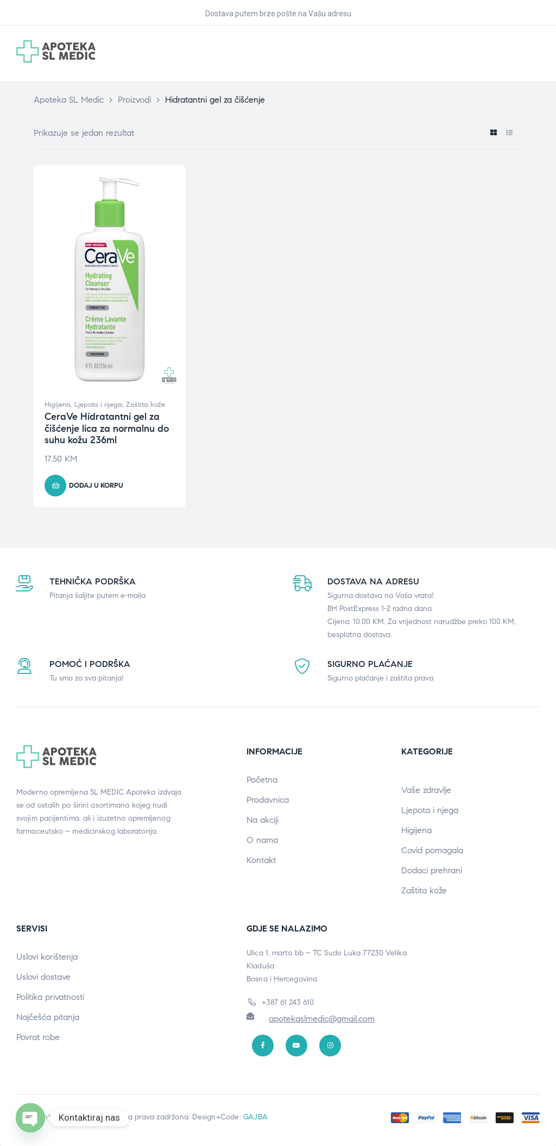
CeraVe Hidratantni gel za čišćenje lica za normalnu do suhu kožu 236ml (107, 428)
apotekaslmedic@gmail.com (322, 1018)
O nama (262, 840)
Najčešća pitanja (47, 1017)
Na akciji (263, 820)
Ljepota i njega (98, 404)
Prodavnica (268, 800)
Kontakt (261, 860)
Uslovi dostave (43, 977)
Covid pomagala (432, 850)
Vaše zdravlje (426, 790)
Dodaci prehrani (431, 870)
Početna (262, 780)
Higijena (58, 404)
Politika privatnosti (50, 997)
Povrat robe (38, 1037)
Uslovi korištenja (47, 957)
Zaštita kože (145, 404)
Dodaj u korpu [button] (96, 485)
